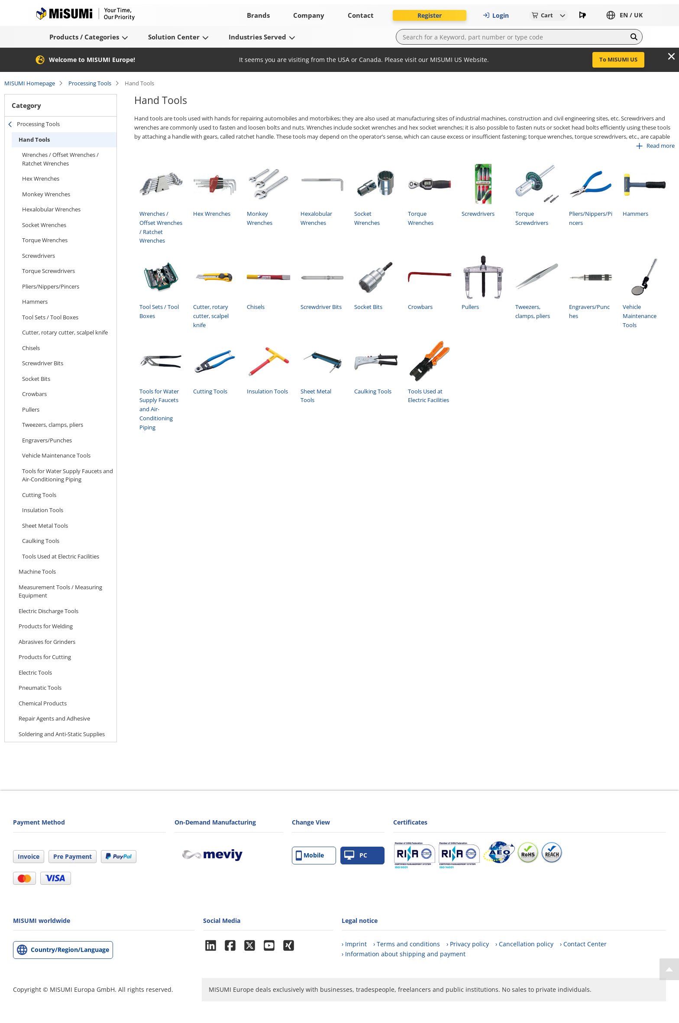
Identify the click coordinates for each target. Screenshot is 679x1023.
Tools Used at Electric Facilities (60, 556)
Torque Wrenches (45, 240)
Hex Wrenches (40, 178)
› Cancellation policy (524, 944)
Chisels (31, 348)
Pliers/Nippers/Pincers (50, 286)
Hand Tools (34, 139)
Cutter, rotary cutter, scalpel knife (65, 332)
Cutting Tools (39, 495)
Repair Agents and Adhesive (54, 718)
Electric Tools (35, 672)
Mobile (310, 856)
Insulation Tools (42, 510)
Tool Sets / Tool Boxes (50, 317)
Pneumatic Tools (40, 688)
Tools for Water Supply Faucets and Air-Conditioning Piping (67, 475)
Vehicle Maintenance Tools (56, 455)
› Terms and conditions (406, 944)
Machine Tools (37, 571)
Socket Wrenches (44, 225)
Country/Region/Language (70, 949)
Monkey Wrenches (46, 194)
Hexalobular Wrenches (51, 209)
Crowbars (34, 394)
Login (495, 15)
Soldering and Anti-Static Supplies (62, 734)
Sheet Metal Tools (45, 525)
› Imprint (354, 944)
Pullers (30, 409)
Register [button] (429, 15)
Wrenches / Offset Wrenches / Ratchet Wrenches (60, 159)
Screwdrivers (38, 256)
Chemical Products (43, 703)
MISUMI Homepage (29, 83)
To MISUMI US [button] (618, 59)
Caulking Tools (40, 541)
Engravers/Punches (47, 440)
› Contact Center (583, 944)
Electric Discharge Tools (48, 611)
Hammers (35, 301)
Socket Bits (36, 379)
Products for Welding (46, 626)
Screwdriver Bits (42, 363)
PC (355, 856)
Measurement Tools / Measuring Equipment (60, 591)
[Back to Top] (669, 969)
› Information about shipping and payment (404, 954)
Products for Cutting (45, 657)
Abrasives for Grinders (47, 642)
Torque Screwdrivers (48, 271)
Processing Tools (89, 83)
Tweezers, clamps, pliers (52, 425)
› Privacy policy (467, 944)
